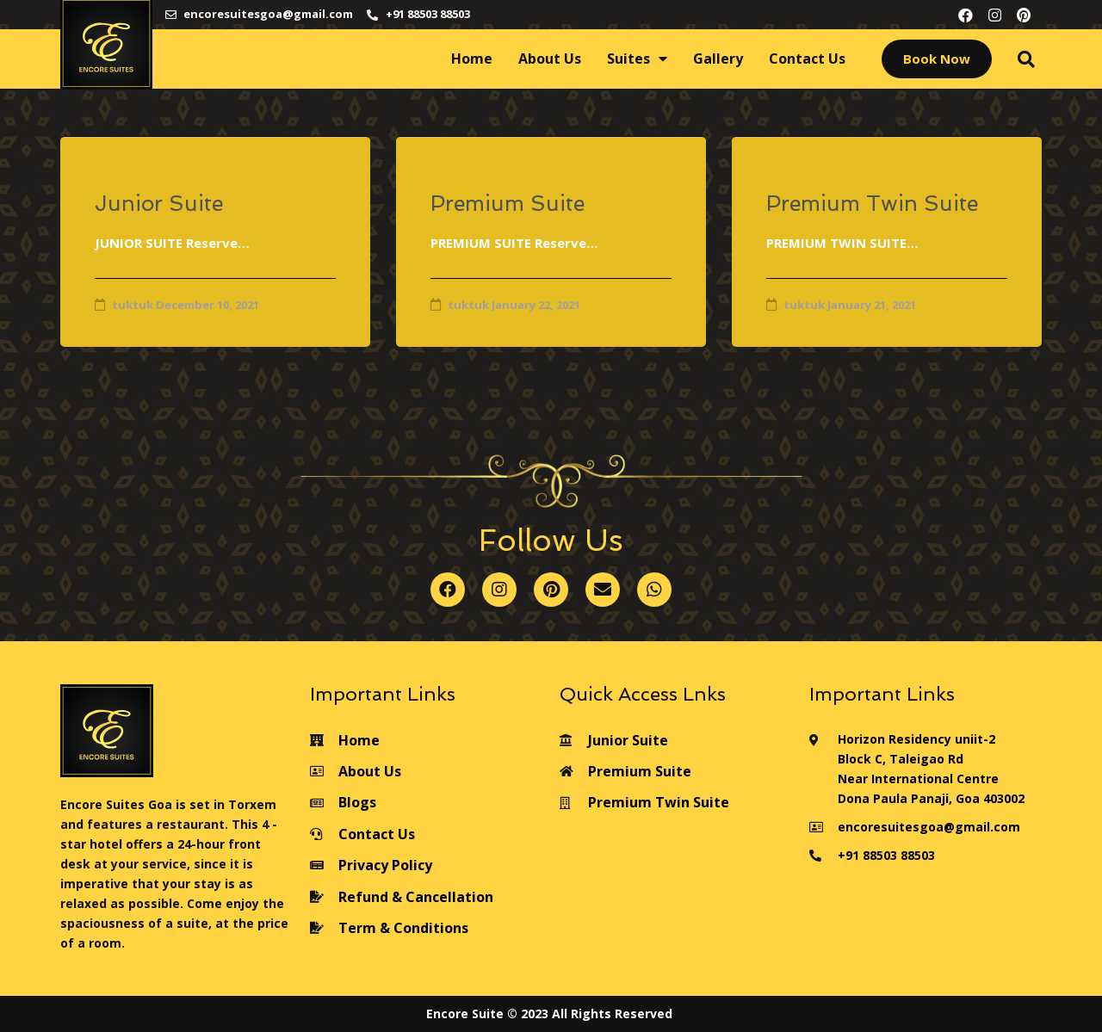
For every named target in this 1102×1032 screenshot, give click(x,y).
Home (471, 58)
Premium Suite (507, 203)
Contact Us (807, 58)
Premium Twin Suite (872, 203)
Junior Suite (159, 203)
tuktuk (132, 304)
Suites (637, 58)
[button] (937, 59)
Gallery (718, 58)
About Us (549, 58)
